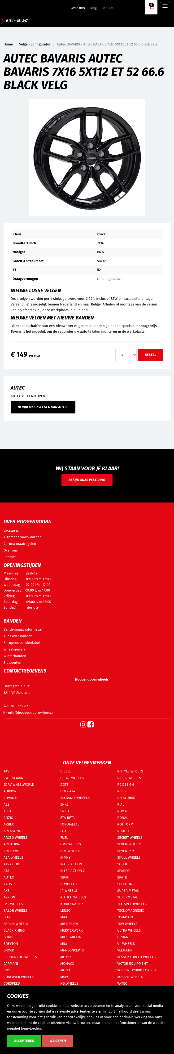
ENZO (64, 811)
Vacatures (11, 530)
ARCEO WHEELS (15, 837)
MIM (63, 944)
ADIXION (10, 791)
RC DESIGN (125, 784)
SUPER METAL (128, 890)
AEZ (6, 804)
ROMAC (123, 811)
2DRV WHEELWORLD (19, 784)
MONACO (67, 963)
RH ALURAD (126, 798)
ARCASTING (12, 831)
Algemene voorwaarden (23, 537)
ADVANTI (10, 798)
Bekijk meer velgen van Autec (43, 407)
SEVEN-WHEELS (129, 844)
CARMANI (11, 963)
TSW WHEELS (127, 924)
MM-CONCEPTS (72, 950)
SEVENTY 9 (125, 851)
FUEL (64, 837)
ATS (6, 871)
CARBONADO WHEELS (20, 957)
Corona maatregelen (20, 544)
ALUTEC (9, 811)
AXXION (9, 897)
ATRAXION (11, 864)
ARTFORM (11, 851)
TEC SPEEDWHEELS (132, 904)
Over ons (78, 8)
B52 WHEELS (13, 904)
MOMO (65, 957)
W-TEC (122, 983)
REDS (121, 791)
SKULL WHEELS (128, 857)
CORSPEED (12, 983)
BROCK (9, 950)
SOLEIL (122, 864)
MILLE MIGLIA (70, 937)
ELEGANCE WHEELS (75, 798)
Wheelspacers (15, 649)
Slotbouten (12, 662)
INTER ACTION (71, 864)
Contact (107, 8)
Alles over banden (18, 636)
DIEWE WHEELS (72, 778)
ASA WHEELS (13, 857)
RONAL (122, 818)
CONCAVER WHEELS (19, 977)
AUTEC (9, 877)
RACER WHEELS (129, 778)
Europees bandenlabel (22, 643)
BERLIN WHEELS (16, 924)
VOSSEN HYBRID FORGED (136, 970)
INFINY (65, 857)
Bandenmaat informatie (23, 629)
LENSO (65, 910)
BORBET (10, 937)
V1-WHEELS (126, 944)
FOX (63, 831)
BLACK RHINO (14, 930)
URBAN (122, 937)
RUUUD (123, 831)
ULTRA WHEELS (129, 930)
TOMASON (125, 917)
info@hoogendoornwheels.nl (29, 712)
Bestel (150, 355)
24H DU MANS (14, 778)
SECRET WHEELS (129, 837)
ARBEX (9, 824)
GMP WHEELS (70, 844)
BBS (7, 917)
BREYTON (11, 944)
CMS (7, 970)
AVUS (8, 884)
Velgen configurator (35, 44)
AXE (6, 890)
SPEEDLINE (125, 884)
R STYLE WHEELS (130, 771)
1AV (6, 771)
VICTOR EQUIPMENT (132, 963)
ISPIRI (64, 877)
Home (8, 44)
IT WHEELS (68, 884)
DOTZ (64, 784)
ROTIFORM (125, 824)
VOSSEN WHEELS (130, 977)
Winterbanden (15, 656)
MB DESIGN (69, 924)
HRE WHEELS (70, 851)
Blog (93, 8)
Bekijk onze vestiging (87, 480)
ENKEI (65, 804)
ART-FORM (12, 844)
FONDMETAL (69, 824)
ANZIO (8, 818)
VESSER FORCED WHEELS (136, 957)
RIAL (120, 804)
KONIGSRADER (71, 904)
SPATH (122, 877)
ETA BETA (67, 818)
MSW (64, 977)
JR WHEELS (68, 890)
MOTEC (65, 970)
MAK (63, 917)
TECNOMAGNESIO (130, 910)
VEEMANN (125, 950)
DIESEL (65, 771)
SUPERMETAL (127, 897)
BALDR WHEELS (15, 910)
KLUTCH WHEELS (73, 897)
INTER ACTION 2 (72, 871)
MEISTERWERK (71, 930)
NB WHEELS (69, 983)
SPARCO (123, 871)
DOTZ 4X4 (67, 791)
